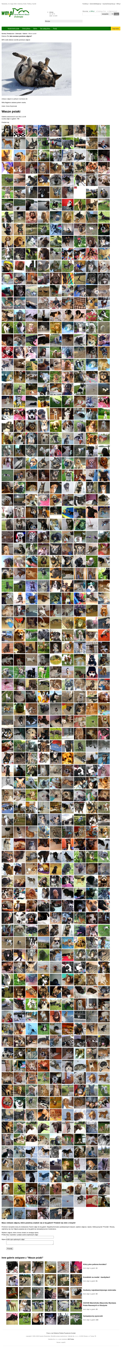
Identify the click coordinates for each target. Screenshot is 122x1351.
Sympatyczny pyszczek (93, 1317)
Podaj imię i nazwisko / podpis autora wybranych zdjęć (20, 1235)
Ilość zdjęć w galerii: (90, 1269)
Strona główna (26, 28)
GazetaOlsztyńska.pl (108, 4)
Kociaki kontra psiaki (13, 28)
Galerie (35, 28)
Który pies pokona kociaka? (95, 1265)
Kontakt (73, 1334)
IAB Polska (71, 1340)
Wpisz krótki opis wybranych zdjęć (13, 1239)
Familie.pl (85, 4)
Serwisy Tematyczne (8, 33)
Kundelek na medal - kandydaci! (96, 1278)
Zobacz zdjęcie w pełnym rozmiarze (14, 99)
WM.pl (118, 4)
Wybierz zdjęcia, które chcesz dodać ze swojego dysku (20, 1232)
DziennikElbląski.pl (95, 4)
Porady (55, 28)
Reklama (56, 1334)
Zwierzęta (18, 33)
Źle (8, 36)
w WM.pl (91, 11)
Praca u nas (49, 1334)
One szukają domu (45, 28)
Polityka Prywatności (65, 1334)
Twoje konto (115, 28)
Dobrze (4, 36)
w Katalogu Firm (101, 11)
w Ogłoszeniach (112, 11)
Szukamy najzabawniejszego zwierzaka (99, 1291)
